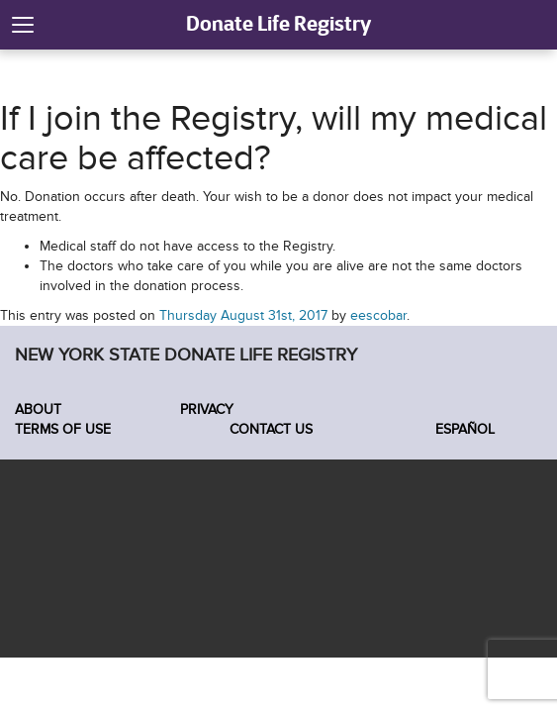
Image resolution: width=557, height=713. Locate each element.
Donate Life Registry (278, 23)
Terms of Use (63, 429)
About (38, 409)
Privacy (206, 409)
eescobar (378, 315)
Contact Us (271, 429)
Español (463, 429)
